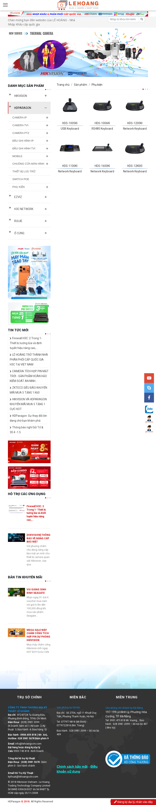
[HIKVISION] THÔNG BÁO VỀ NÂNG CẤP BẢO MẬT (38, 538)
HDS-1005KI (69, 123)
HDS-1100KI (69, 165)
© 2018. (25, 801)
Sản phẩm (80, 84)
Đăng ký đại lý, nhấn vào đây (133, 802)
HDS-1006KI (102, 123)
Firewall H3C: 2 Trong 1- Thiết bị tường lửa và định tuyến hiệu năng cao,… (26, 343)
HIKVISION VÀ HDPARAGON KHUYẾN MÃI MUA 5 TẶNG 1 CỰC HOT (28, 404)
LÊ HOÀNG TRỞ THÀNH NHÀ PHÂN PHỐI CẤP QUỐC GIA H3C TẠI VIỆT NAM (29, 359)
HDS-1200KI (134, 123)
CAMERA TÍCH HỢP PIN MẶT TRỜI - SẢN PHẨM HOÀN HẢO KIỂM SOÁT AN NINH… (29, 376)
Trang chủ (63, 84)
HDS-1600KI (102, 165)
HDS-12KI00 (134, 165)
